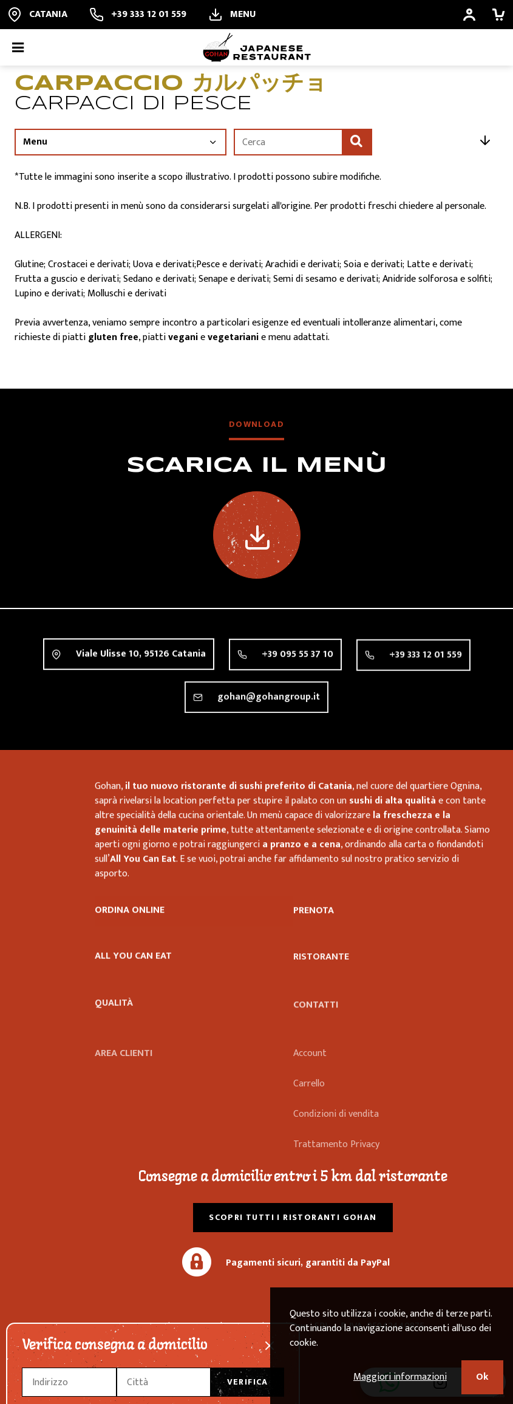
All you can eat (133, 963)
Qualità (114, 1022)
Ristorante (321, 971)
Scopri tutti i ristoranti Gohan (292, 1217)
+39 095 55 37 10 (297, 658)
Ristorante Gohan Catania (44, 808)
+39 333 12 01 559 (425, 662)
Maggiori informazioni (400, 1377)
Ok (482, 1377)
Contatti (315, 1023)
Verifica (247, 1382)
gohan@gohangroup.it (268, 711)
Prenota (313, 915)
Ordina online (130, 912)
